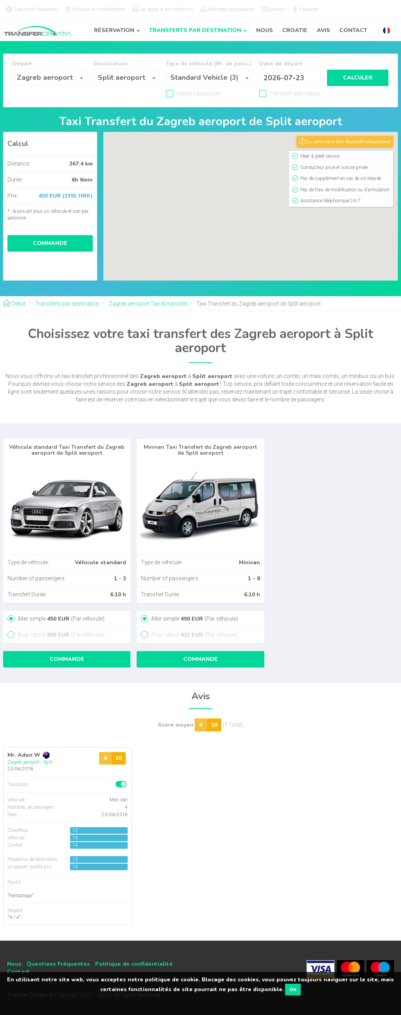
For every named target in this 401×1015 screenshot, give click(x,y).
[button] (386, 30)
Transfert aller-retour (294, 93)
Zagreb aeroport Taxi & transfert (148, 304)
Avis (323, 30)
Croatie (294, 30)
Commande (50, 243)
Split (47, 762)
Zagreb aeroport (23, 762)
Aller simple (60, 618)
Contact (353, 30)
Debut (14, 304)
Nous (264, 30)
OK (292, 989)
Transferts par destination (66, 304)
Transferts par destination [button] (198, 30)
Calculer (357, 77)
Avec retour (60, 635)
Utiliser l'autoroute (197, 93)
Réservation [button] (117, 30)
